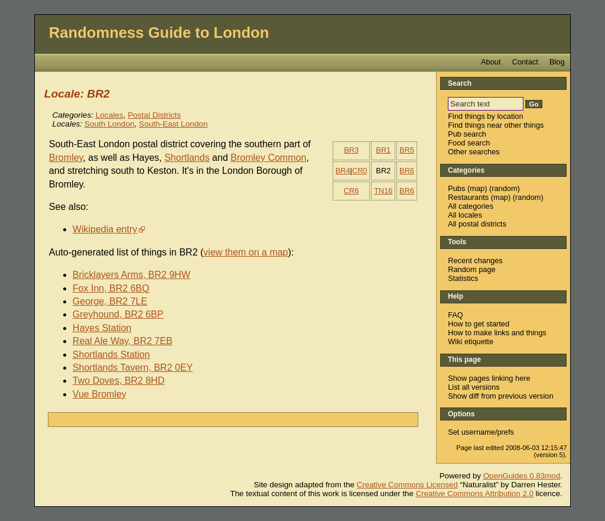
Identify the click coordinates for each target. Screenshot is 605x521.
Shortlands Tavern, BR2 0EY (133, 368)
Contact (525, 61)
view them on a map (245, 252)
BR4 (343, 170)
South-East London (173, 123)
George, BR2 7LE (110, 301)
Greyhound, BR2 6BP (118, 314)
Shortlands (187, 158)
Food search (469, 142)
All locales (465, 215)
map (477, 188)
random (504, 188)
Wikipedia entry (105, 229)
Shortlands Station (111, 355)
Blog (557, 61)
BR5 (406, 149)
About (490, 61)
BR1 (383, 149)
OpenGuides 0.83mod (521, 475)
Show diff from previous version (500, 395)
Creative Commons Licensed (407, 484)
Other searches (474, 151)
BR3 (351, 149)
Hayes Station (102, 328)
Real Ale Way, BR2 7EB (123, 341)
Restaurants (468, 197)
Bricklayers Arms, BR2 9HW (131, 275)
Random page (471, 269)
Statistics (463, 278)
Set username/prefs (481, 432)
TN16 (383, 190)
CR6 (351, 190)
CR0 (359, 170)
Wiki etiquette (470, 341)
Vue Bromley (99, 394)
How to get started (478, 323)
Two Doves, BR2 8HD (119, 381)
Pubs (456, 188)
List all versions (473, 387)
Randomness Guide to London (159, 32)
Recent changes (475, 260)
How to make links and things (497, 332)
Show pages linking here (489, 378)
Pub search (467, 134)
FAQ (455, 314)
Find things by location (485, 116)
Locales (109, 115)
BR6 (406, 170)
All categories (470, 206)
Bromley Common (268, 158)
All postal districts (477, 223)
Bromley (66, 158)
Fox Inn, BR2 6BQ (111, 288)
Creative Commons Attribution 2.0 (475, 493)
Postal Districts (154, 115)
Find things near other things (496, 125)
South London (109, 123)
